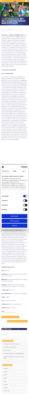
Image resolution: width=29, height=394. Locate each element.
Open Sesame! (2, 1)
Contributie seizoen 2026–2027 (10, 347)
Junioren (5, 375)
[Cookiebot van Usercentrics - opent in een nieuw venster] (20, 167)
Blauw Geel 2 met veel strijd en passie (11, 317)
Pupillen (5, 378)
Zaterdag (5, 387)
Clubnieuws (20, 29)
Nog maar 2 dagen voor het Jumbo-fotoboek (17, 321)
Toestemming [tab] (5, 171)
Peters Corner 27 (7, 350)
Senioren (3, 31)
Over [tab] (24, 171)
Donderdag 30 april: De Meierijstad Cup (12, 344)
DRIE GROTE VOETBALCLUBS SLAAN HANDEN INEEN (14, 353)
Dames (5, 381)
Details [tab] (14, 171)
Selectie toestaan (14, 221)
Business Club (7, 390)
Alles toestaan (14, 216)
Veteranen (6, 384)
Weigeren (14, 225)
